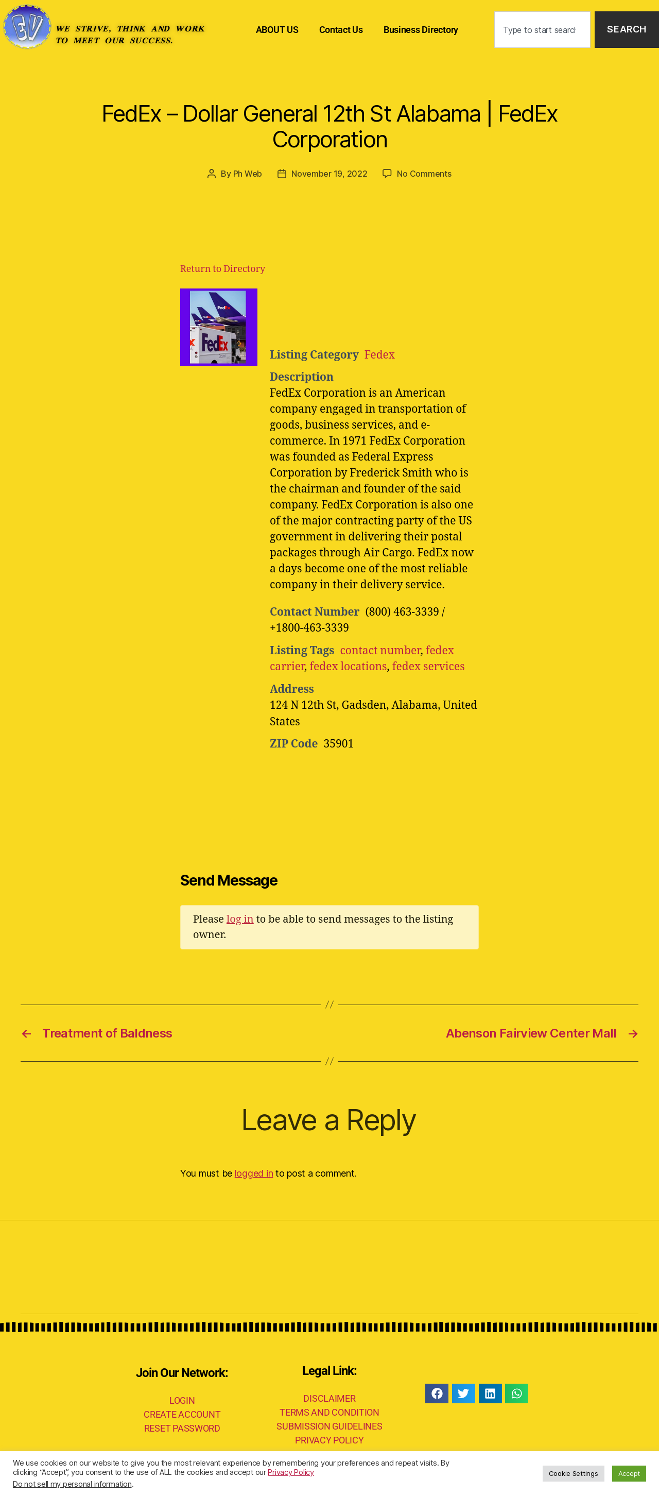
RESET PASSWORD (182, 1428)
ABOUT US (277, 29)
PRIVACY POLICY (329, 1440)
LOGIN (182, 1400)
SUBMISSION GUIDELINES (329, 1426)
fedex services (428, 667)
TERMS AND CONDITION (329, 1412)
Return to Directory (222, 269)
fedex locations (348, 667)
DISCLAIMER (329, 1398)
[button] (436, 1393)
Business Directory (421, 29)
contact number (380, 651)
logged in (254, 1173)
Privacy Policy (291, 1472)
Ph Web (247, 173)
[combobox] (542, 29)
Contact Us (341, 29)
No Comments (424, 173)
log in (240, 919)
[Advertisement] (396, 314)
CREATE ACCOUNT (182, 1414)
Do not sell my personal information (72, 1484)
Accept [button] (629, 1473)
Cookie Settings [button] (573, 1473)
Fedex (380, 355)
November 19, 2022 (329, 173)
